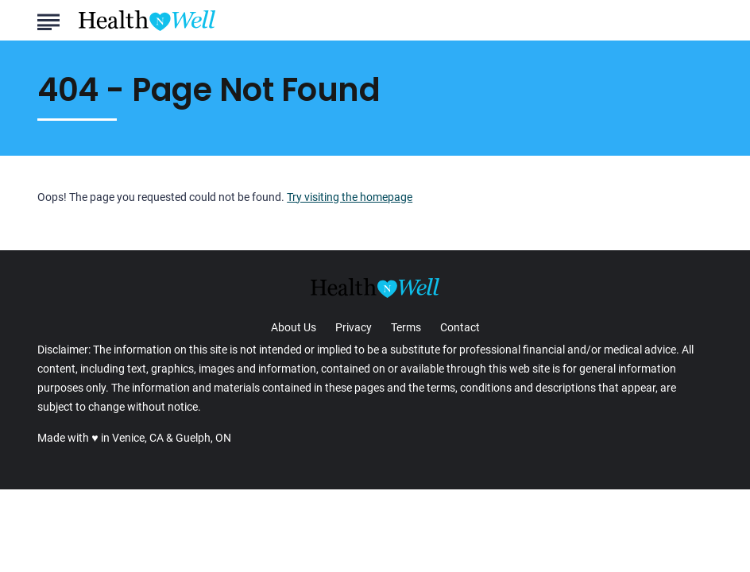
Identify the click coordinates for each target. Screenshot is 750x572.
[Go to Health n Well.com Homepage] (147, 20)
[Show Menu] (48, 19)
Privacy (353, 327)
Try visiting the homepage (349, 197)
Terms (406, 327)
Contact (460, 327)
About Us (293, 327)
